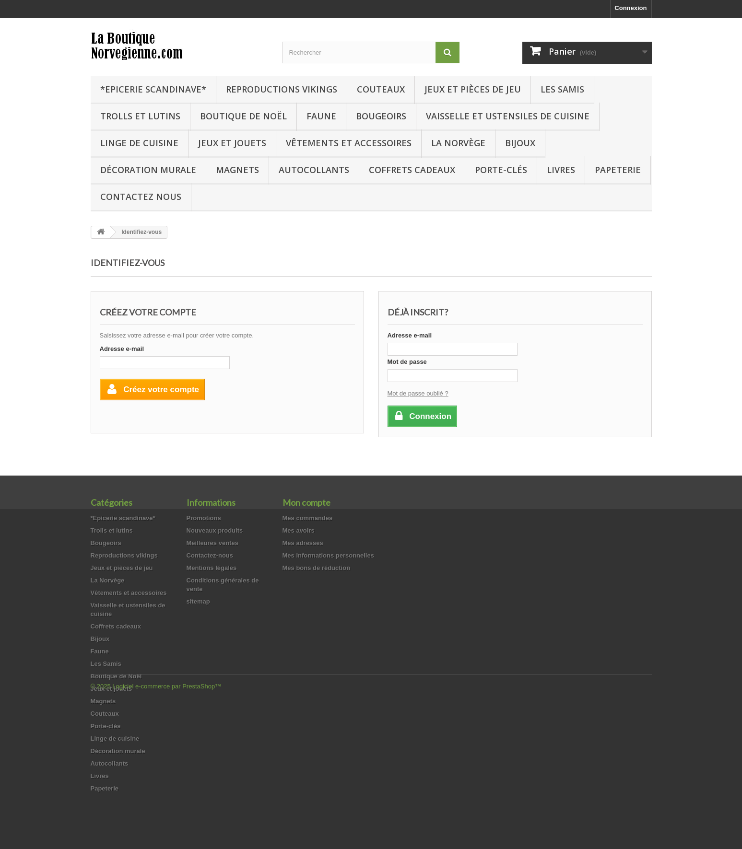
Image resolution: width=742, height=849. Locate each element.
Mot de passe (407, 361)
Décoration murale (148, 169)
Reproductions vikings (281, 89)
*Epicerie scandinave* (153, 89)
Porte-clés (501, 169)
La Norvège (458, 143)
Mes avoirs (299, 530)
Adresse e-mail (122, 348)
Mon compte (306, 502)
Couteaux (381, 89)
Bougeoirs (381, 116)
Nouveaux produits (215, 530)
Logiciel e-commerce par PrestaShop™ (166, 822)
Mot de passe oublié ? (418, 393)
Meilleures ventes (212, 543)
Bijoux (520, 143)
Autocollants (314, 169)
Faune (321, 116)
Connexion (630, 8)
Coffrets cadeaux (412, 169)
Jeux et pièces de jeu (472, 89)
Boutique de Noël (243, 116)
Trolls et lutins (140, 116)
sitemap (198, 601)
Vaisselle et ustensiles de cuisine (507, 116)
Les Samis (562, 89)
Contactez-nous (210, 555)
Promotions (204, 518)
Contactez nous (140, 196)
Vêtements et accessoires (349, 143)
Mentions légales (212, 567)
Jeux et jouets (232, 143)
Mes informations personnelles (328, 555)
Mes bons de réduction (317, 567)
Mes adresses (303, 543)
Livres (561, 169)
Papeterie (618, 169)
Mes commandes (308, 518)
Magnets (237, 169)
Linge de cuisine (139, 143)
